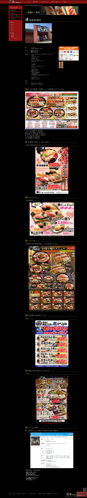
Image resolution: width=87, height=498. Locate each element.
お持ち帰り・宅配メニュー (55, 1)
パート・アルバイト (14, 38)
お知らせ (12, 22)
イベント (12, 30)
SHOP (12, 24)
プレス (12, 27)
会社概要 (39, 493)
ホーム (28, 1)
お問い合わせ (13, 18)
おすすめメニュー (45, 1)
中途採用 (12, 36)
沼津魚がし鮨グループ (71, 496)
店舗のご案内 (35, 1)
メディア (12, 25)
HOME (10, 493)
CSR (11, 28)
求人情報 (64, 1)
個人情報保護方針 (49, 493)
